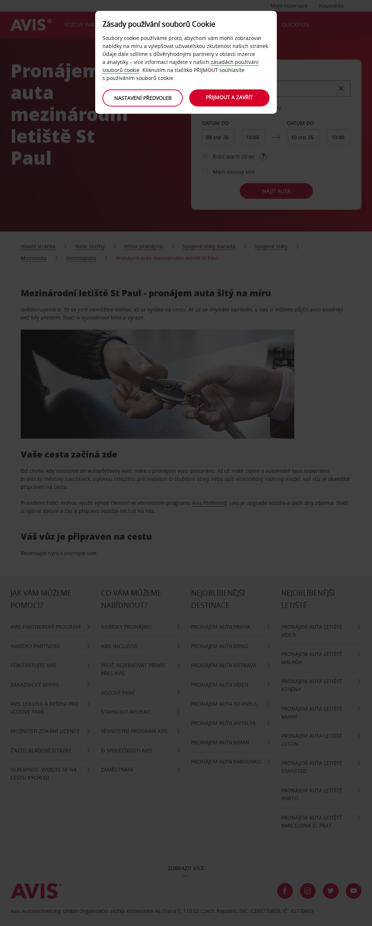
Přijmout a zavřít (229, 97)
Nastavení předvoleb (142, 97)
